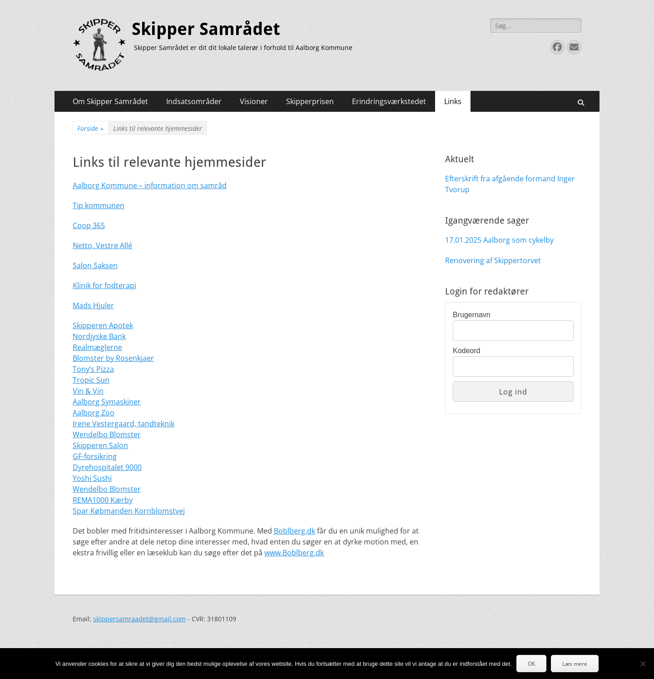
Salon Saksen (95, 265)
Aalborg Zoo (93, 413)
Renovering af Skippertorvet (493, 260)
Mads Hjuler (93, 305)
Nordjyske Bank (99, 336)
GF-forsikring (95, 456)
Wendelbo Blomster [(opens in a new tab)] (107, 434)
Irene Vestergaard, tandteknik (123, 424)
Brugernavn (471, 315)
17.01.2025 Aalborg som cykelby (499, 240)
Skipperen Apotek (103, 325)
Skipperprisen (310, 101)
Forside (90, 128)
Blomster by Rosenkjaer (113, 358)
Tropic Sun (91, 380)
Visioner (254, 101)
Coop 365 (89, 225)
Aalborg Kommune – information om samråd (150, 185)
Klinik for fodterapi (104, 285)
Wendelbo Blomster (107, 489)
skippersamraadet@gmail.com (139, 618)
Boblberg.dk (294, 531)
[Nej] (642, 663)
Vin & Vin (88, 391)
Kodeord (467, 350)
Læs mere (574, 664)
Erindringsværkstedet (389, 101)
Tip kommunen (98, 205)
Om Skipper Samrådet (110, 101)
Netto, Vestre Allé (102, 245)
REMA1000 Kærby (103, 500)
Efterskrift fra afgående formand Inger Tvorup (510, 184)
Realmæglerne (97, 347)
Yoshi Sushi (92, 478)
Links (452, 101)
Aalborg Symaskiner (107, 402)
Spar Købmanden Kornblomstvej (129, 511)
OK (531, 664)
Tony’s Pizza (93, 369)
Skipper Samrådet (206, 29)
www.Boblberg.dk (294, 553)
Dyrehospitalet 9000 (107, 467)
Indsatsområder (194, 101)
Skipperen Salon (100, 445)
